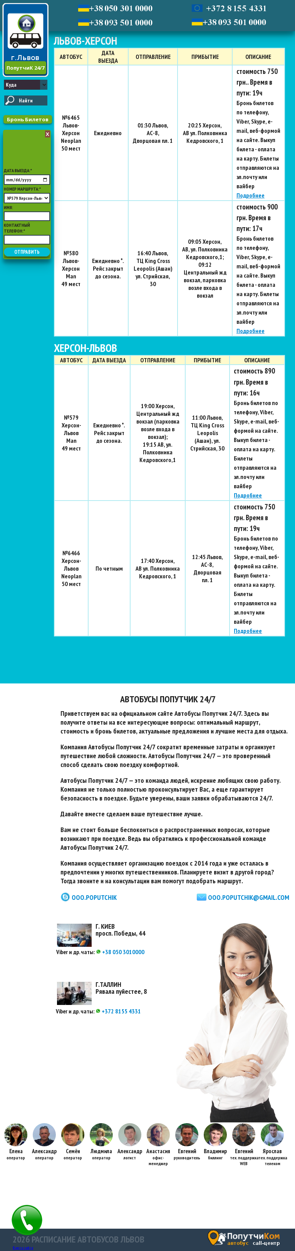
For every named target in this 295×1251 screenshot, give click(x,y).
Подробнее (250, 195)
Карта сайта (23, 1247)
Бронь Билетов (28, 119)
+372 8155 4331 (118, 1011)
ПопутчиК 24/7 (25, 67)
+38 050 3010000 (120, 952)
